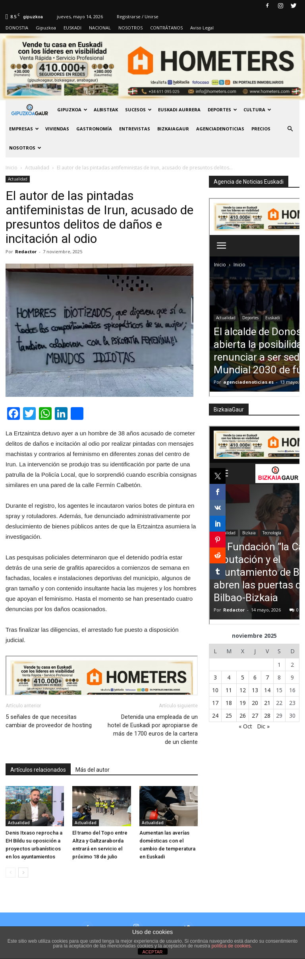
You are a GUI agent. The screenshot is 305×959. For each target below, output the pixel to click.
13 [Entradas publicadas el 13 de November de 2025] (255, 690)
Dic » (263, 726)
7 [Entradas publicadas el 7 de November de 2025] (267, 677)
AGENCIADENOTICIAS (220, 129)
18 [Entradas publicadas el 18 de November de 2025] (229, 703)
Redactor (26, 251)
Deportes (222, 110)
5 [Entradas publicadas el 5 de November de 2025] (242, 677)
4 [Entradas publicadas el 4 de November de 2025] (228, 677)
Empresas (24, 129)
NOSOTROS (130, 28)
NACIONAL (100, 28)
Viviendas (57, 129)
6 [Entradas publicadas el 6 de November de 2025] (255, 677)
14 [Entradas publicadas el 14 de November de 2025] (267, 690)
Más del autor (92, 770)
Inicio (11, 167)
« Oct (245, 726)
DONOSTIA (17, 28)
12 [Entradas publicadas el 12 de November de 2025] (242, 690)
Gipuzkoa (46, 28)
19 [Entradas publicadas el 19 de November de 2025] (242, 703)
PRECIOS (260, 129)
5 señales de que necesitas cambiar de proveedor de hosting (49, 721)
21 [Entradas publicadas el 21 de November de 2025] (267, 703)
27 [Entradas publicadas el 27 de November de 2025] (255, 715)
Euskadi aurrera (179, 110)
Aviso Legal (202, 28)
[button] (289, 128)
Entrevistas (134, 129)
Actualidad (17, 179)
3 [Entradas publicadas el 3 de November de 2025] (215, 677)
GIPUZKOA (72, 110)
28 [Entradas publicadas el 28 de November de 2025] (267, 715)
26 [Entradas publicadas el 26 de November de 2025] (242, 715)
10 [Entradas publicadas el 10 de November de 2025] (215, 690)
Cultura (257, 110)
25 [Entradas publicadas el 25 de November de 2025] (229, 715)
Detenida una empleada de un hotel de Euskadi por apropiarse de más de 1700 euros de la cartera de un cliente (153, 729)
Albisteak (106, 110)
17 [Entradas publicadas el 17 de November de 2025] (215, 703)
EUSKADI (72, 28)
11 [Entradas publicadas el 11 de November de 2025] (229, 690)
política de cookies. (231, 946)
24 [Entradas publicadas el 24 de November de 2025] (215, 715)
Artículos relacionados (38, 770)
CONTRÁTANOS (166, 28)
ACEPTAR (152, 951)
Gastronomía (94, 129)
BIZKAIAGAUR (173, 129)
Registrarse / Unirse (137, 16)
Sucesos (138, 110)
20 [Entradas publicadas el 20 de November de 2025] (255, 703)
